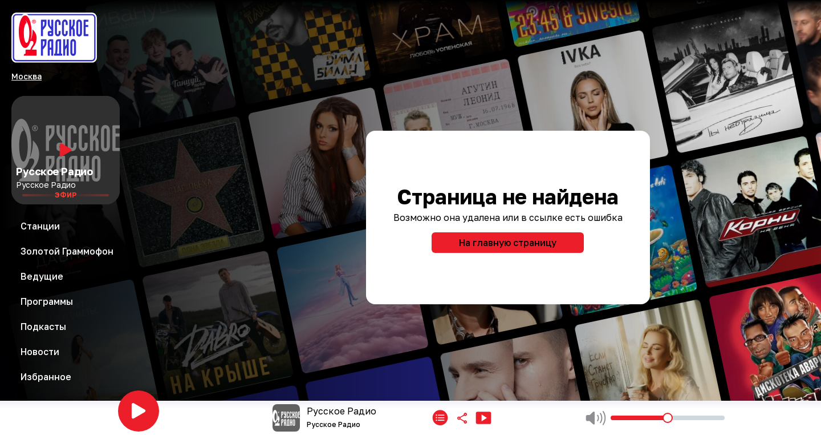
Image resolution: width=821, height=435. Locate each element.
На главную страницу (507, 242)
